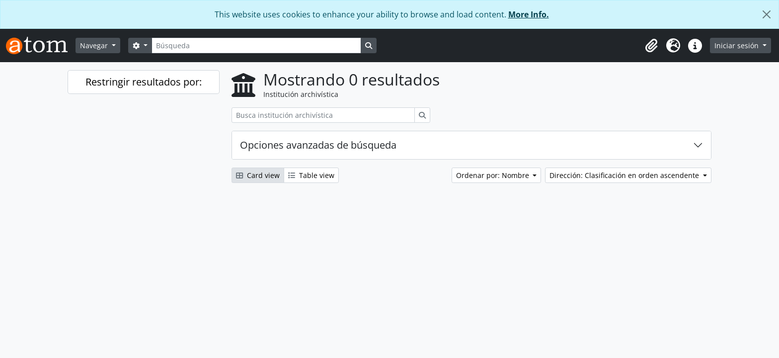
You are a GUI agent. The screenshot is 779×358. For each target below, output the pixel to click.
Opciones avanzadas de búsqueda (318, 145)
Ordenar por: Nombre (493, 175)
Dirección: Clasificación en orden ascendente (625, 175)
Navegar (95, 45)
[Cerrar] (767, 14)
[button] (651, 46)
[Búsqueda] (256, 45)
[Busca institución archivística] (323, 115)
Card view (258, 175)
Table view (311, 175)
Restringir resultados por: (143, 82)
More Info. (528, 14)
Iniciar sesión (737, 45)
